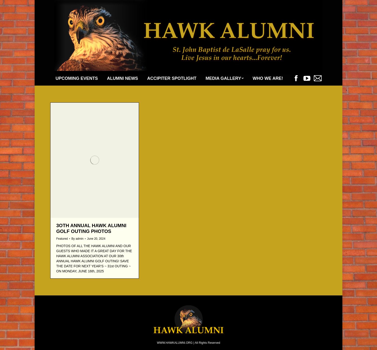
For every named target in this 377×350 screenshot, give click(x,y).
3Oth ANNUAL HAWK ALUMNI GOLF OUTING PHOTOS (91, 228)
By (77, 238)
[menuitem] (77, 78)
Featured (62, 238)
